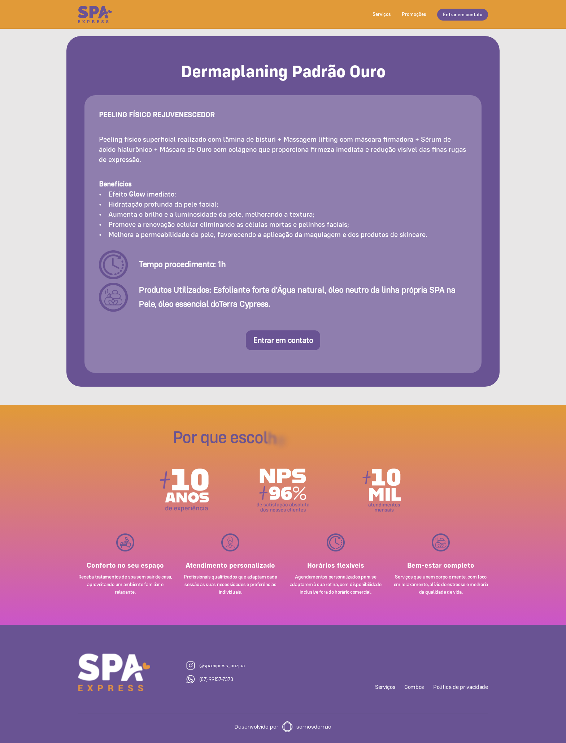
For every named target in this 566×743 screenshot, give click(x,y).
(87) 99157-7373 (216, 679)
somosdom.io (313, 726)
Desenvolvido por (256, 726)
